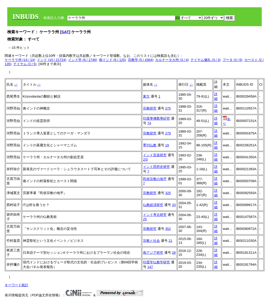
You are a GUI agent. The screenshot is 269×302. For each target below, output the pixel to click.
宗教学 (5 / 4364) (140, 60)
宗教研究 (149, 108)
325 (168, 193)
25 (145, 219)
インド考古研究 (155, 215)
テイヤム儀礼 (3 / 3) (206, 60)
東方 (146, 96)
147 (150, 267)
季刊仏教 (149, 145)
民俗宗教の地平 (155, 179)
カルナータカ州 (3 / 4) (172, 60)
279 (168, 133)
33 (173, 205)
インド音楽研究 (155, 155)
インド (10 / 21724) (51, 60)
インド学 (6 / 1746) (82, 60)
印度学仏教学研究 (156, 262)
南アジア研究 (153, 253)
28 (173, 253)
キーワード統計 (16, 285)
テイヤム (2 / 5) (25, 64)
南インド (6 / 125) (112, 60)
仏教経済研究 (153, 205)
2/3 (145, 159)
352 (168, 229)
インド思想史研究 (156, 167)
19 (167, 145)
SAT (65, 32)
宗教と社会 (151, 241)
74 (149, 123)
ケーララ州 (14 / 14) (20, 60)
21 (170, 241)
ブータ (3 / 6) (232, 60)
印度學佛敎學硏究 (156, 118)
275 (168, 108)
